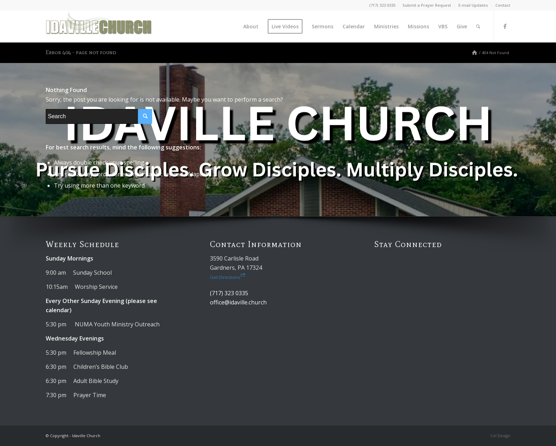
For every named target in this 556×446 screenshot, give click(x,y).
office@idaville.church (238, 302)
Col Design (500, 435)
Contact (502, 5)
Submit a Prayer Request (426, 5)
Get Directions (227, 277)
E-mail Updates (473, 5)
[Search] (478, 26)
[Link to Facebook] (505, 26)
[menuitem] (427, 5)
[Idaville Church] (99, 26)
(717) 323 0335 (382, 5)
